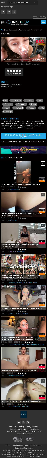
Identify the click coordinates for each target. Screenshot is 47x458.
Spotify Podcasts (32, 427)
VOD (39, 431)
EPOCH (14, 452)
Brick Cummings (14, 344)
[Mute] (38, 59)
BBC (40, 100)
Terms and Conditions (18, 429)
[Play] (4, 59)
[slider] (21, 59)
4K (6, 100)
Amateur (29, 100)
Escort (33, 104)
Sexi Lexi (25, 313)
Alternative (16, 100)
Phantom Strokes (15, 313)
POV (42, 108)
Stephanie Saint (14, 189)
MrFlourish (13, 220)
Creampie (22, 104)
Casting (21, 427)
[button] (24, 49)
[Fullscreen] (42, 59)
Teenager (8, 112)
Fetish (7, 108)
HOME (3, 2)
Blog (33, 431)
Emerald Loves (31, 282)
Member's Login (7, 7)
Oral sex (31, 108)
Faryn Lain (12, 251)
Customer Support (14, 431)
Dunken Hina (20, 282)
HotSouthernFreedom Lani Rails (33, 344)
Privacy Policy (33, 429)
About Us (12, 427)
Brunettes (8, 104)
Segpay (7, 452)
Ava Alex (12, 282)
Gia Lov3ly (25, 406)
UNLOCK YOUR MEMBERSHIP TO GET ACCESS (23, 136)
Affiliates (26, 431)
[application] (23, 49)
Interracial (19, 108)
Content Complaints (24, 434)
